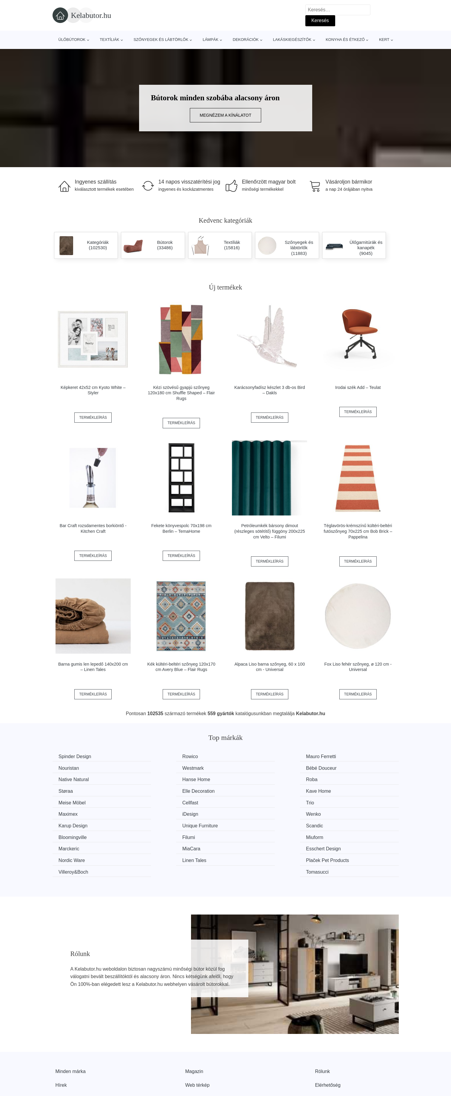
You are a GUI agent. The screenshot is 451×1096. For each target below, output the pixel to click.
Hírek (61, 1047)
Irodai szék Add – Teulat (358, 387)
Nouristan (337, 756)
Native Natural (253, 767)
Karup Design (252, 801)
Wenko (156, 801)
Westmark (70, 767)
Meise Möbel (73, 790)
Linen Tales (72, 835)
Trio (242, 790)
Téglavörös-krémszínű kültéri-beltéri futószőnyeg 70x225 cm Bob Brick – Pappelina (358, 531)
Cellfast (156, 790)
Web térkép (197, 1047)
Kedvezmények (72, 1061)
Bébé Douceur (164, 767)
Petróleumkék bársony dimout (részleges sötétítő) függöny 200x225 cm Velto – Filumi (269, 531)
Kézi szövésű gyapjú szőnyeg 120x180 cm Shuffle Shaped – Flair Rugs (181, 393)
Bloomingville (163, 812)
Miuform (335, 812)
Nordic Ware (340, 823)
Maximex (336, 790)
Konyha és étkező (345, 39)
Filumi (244, 812)
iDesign (68, 801)
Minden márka (71, 1034)
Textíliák (109, 39)
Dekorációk (246, 39)
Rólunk (322, 1034)
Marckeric (70, 823)
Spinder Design (76, 756)
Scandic (68, 812)
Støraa (156, 778)
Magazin (194, 1034)
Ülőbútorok (72, 39)
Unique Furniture (344, 801)
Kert (384, 39)
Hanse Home (340, 767)
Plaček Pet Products (170, 835)
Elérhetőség (328, 1047)
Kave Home (339, 778)
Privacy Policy (200, 1061)
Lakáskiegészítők (292, 39)
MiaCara (158, 823)
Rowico (156, 756)
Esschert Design (255, 823)
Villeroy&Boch (252, 835)
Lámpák (210, 39)
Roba (65, 778)
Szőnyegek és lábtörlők (160, 39)
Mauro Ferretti (252, 756)
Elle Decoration (254, 778)
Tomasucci (338, 835)
